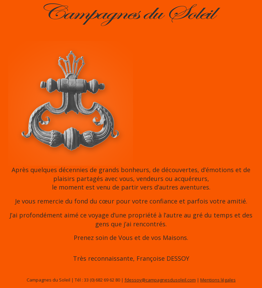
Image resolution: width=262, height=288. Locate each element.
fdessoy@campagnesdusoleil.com (160, 280)
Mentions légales (218, 280)
